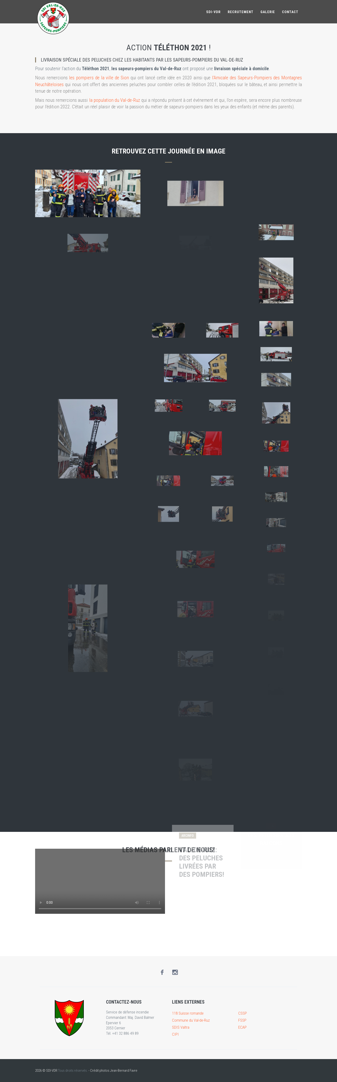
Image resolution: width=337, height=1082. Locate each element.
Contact (290, 12)
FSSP (242, 1020)
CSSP (242, 1013)
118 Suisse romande (188, 1013)
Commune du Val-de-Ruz (191, 1020)
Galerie (267, 12)
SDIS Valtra (180, 1027)
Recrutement (240, 12)
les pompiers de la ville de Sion (99, 77)
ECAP (242, 1027)
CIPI (175, 1034)
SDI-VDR (213, 12)
